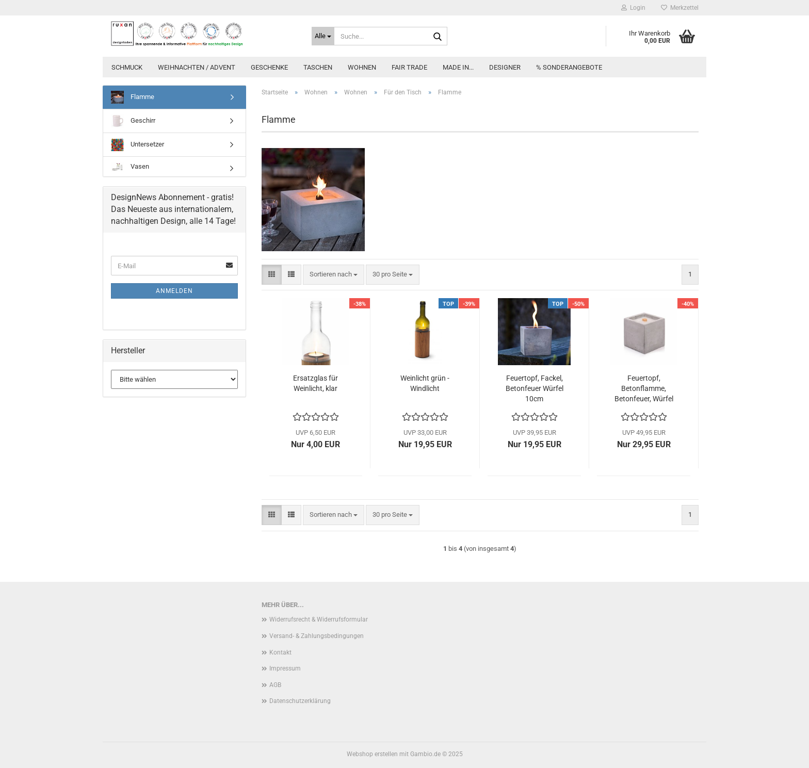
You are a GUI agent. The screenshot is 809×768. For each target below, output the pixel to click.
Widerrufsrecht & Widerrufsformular (318, 619)
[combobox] (333, 275)
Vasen (130, 166)
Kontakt (280, 652)
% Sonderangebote (569, 67)
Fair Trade (409, 67)
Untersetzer (137, 144)
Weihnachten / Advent (196, 67)
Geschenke (269, 67)
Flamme (132, 97)
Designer (505, 67)
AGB (275, 685)
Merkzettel (680, 7)
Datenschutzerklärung (300, 701)
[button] (272, 275)
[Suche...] (323, 36)
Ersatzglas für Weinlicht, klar (315, 383)
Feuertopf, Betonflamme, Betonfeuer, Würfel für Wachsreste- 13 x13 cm (643, 389)
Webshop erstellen (372, 754)
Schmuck (126, 67)
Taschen (317, 67)
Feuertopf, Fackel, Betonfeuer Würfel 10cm (534, 388)
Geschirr (133, 121)
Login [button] (633, 7)
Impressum (285, 668)
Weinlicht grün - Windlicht (424, 383)
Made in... (458, 67)
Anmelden (174, 291)
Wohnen (362, 67)
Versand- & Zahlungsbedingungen (316, 636)
